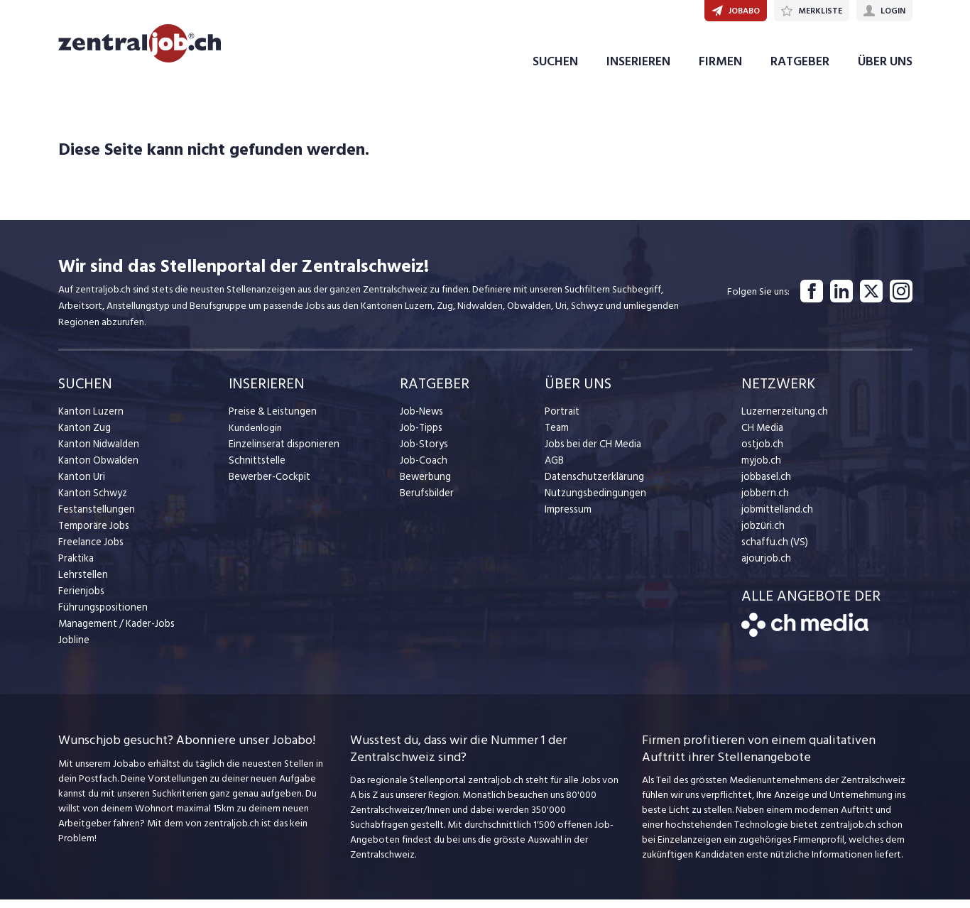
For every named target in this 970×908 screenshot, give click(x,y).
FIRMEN (720, 70)
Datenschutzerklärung (591, 485)
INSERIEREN (638, 70)
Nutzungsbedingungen (593, 501)
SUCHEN (555, 70)
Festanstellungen (94, 518)
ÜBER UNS (885, 70)
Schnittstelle (256, 469)
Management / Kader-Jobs (115, 632)
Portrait (561, 420)
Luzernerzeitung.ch (781, 420)
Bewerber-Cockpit (268, 485)
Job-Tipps (420, 436)
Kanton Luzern (88, 420)
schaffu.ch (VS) (771, 550)
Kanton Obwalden (97, 469)
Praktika (75, 567)
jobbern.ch (763, 501)
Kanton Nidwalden (97, 452)
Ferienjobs (80, 599)
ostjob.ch (761, 452)
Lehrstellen (81, 583)
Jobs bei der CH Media (592, 452)
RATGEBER (799, 70)
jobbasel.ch (765, 485)
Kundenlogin (255, 436)
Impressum (567, 518)
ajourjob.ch (764, 567)
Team (556, 436)
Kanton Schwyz (91, 501)
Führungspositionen (99, 616)
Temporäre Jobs (92, 534)
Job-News (421, 420)
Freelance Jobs (89, 550)
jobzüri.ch (761, 534)
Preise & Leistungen (270, 420)
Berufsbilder (425, 501)
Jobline (73, 648)
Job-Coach (423, 469)
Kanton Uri (80, 485)
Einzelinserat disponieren (281, 452)
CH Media (762, 436)
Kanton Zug (83, 436)
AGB (554, 469)
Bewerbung (424, 485)
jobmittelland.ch (776, 518)
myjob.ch (760, 469)
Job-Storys (423, 452)
